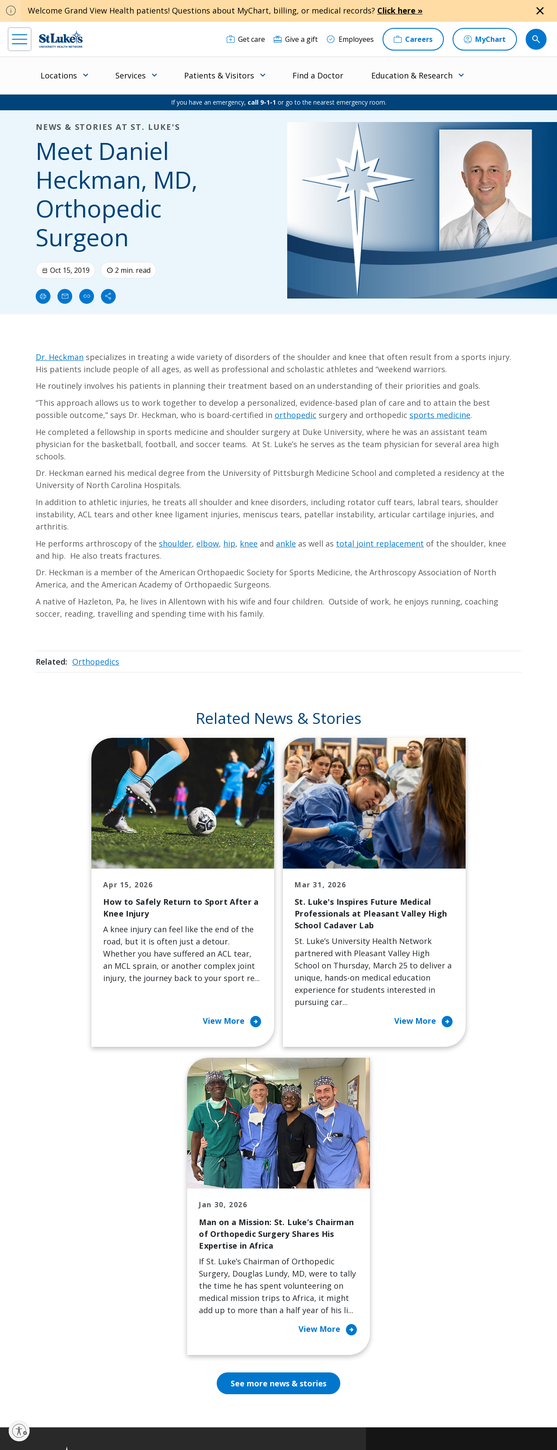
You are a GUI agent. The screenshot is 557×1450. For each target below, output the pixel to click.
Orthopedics (95, 661)
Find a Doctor (317, 75)
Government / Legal (280, 1423)
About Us (309, 1191)
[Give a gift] (296, 39)
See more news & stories (278, 1099)
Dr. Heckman (60, 357)
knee (249, 543)
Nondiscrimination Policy (181, 1423)
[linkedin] (63, 1394)
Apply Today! (432, 1339)
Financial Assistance (184, 1209)
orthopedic (295, 415)
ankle (286, 543)
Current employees (444, 1374)
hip (229, 543)
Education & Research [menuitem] (412, 75)
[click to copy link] (86, 296)
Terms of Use (314, 1413)
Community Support (256, 1240)
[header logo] (61, 39)
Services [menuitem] (130, 75)
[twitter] (111, 1394)
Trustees (308, 1319)
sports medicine (439, 415)
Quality (305, 1301)
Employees (311, 1228)
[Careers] (413, 39)
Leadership (312, 1264)
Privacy (178, 1413)
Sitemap (322, 1423)
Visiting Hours (175, 1343)
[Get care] (246, 39)
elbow (207, 543)
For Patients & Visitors (175, 1234)
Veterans (166, 1325)
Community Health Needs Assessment (254, 1215)
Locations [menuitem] (58, 75)
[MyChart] (484, 39)
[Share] (108, 296)
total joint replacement (380, 543)
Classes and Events (254, 1191)
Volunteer (239, 1276)
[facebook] (15, 1394)
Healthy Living (246, 1258)
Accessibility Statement (222, 1413)
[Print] (43, 296)
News (303, 1282)
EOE (156, 1413)
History (306, 1246)
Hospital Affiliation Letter (182, 1283)
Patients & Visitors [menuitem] (219, 75)
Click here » (400, 10)
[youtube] (135, 1394)
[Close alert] (540, 10)
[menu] (19, 39)
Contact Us (311, 1209)
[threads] (87, 1395)
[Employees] (350, 39)
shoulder (175, 543)
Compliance (234, 1423)
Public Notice (273, 1413)
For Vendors (172, 1258)
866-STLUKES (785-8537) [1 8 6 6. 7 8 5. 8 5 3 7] (65, 1211)
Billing (162, 1191)
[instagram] (39, 1394)
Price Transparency (183, 1307)
